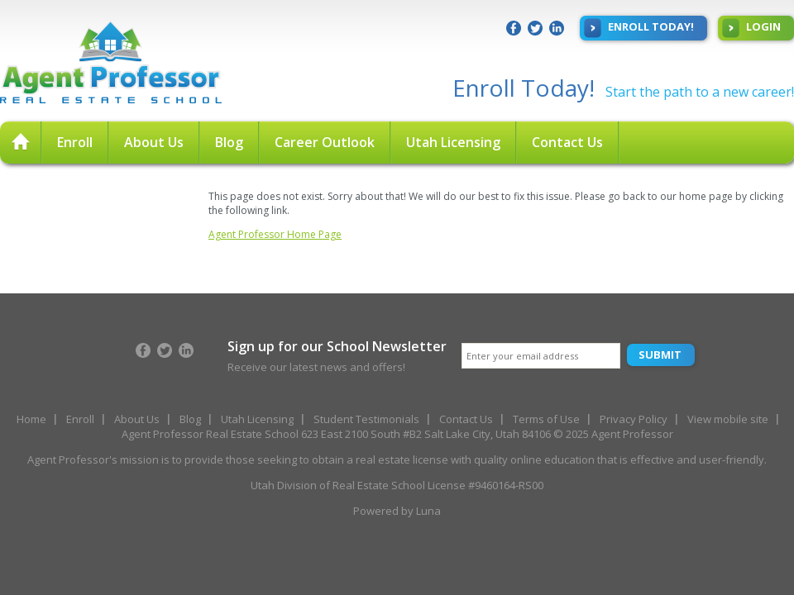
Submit (660, 354)
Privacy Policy (633, 419)
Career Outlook (325, 142)
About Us (154, 142)
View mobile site (727, 419)
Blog (229, 142)
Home (31, 419)
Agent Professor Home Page (275, 234)
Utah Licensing (453, 142)
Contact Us (567, 142)
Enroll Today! (639, 28)
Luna (428, 510)
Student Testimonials (366, 419)
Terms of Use (546, 419)
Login (751, 28)
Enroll (75, 142)
